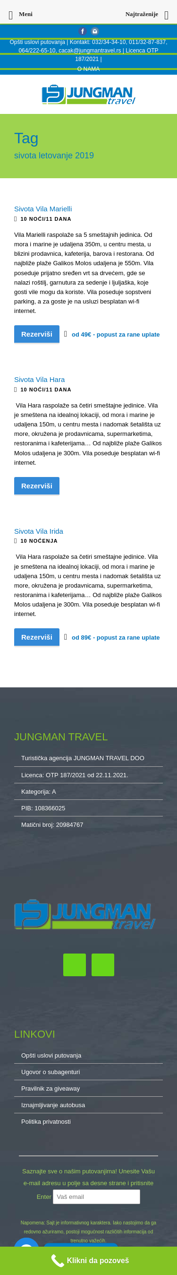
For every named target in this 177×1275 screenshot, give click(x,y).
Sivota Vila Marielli (43, 209)
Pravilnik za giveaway (50, 1088)
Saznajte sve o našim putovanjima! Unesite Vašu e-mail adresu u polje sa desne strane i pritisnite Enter (88, 1184)
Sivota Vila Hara (39, 379)
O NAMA (88, 69)
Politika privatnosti (46, 1121)
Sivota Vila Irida (38, 531)
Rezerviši (36, 334)
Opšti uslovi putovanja (37, 42)
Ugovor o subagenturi (50, 1072)
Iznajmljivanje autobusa (53, 1105)
